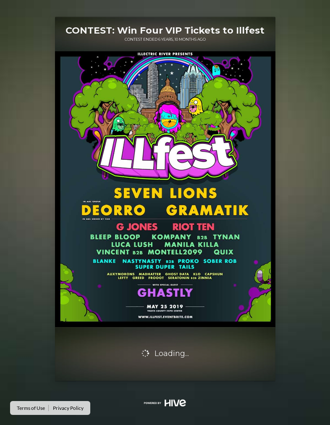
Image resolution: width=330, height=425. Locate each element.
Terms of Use (31, 408)
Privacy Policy (68, 408)
